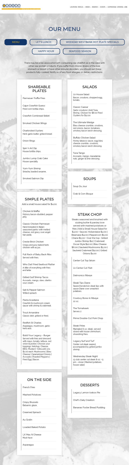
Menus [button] (81, 7)
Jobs (125, 7)
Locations (73, 7)
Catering (120, 7)
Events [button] (103, 7)
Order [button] (88, 7)
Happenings (112, 7)
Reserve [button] (95, 7)
